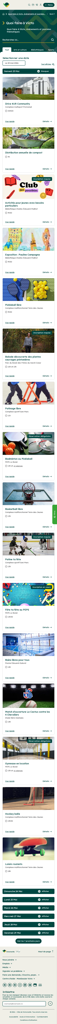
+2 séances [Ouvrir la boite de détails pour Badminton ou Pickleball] (18, 466)
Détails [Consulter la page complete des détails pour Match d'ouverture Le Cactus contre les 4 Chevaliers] (47, 731)
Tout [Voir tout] (7, 50)
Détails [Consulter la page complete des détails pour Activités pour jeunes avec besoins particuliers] (47, 222)
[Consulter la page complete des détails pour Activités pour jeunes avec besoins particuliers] (28, 208)
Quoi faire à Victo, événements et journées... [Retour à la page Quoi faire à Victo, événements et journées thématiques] (26, 14)
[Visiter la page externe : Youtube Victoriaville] (30, 985)
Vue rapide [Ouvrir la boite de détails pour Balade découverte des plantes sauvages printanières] (9, 376)
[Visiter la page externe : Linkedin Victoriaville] (25, 985)
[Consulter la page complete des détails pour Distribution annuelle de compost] (28, 155)
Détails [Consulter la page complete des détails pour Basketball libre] (47, 527)
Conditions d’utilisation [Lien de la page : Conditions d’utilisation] (28, 1020)
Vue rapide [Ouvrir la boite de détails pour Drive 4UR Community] (9, 121)
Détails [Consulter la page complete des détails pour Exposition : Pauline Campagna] (47, 272)
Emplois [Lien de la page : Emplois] (7, 963)
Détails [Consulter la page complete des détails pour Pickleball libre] (47, 323)
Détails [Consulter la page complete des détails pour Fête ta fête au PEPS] (47, 627)
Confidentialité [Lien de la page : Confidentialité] (42, 1017)
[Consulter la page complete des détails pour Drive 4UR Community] (28, 108)
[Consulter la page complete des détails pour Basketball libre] (28, 514)
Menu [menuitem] (49, 5)
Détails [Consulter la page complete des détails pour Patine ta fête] (47, 577)
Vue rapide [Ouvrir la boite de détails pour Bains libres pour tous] (9, 678)
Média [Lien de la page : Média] (7, 967)
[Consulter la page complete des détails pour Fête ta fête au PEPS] (28, 614)
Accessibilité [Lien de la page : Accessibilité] (13, 1017)
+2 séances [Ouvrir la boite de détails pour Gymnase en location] (18, 771)
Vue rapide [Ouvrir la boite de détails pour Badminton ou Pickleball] (9, 476)
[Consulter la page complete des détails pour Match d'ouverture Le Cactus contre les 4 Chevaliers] (28, 717)
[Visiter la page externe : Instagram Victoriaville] (20, 985)
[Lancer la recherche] (52, 40)
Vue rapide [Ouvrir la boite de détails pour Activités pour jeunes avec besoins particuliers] (9, 222)
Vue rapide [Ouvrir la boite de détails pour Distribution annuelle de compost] (9, 169)
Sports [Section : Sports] (51, 50)
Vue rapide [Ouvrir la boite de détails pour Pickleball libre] (9, 323)
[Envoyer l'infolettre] (50, 1003)
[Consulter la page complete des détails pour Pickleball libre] (28, 309)
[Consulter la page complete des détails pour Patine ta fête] (28, 564)
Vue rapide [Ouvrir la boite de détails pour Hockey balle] (9, 831)
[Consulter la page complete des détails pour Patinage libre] (28, 413)
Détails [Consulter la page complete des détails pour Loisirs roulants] (47, 882)
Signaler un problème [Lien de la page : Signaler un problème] (14, 971)
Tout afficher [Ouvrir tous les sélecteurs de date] (47, 64)
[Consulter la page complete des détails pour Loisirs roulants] (28, 869)
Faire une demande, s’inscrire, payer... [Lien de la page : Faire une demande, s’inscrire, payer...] (21, 975)
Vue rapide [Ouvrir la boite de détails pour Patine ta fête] (9, 577)
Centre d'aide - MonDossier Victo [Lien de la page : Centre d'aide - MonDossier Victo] (19, 979)
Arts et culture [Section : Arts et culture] (20, 50)
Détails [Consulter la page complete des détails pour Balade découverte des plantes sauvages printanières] (47, 376)
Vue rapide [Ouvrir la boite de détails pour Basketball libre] (9, 527)
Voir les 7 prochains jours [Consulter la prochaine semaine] (28, 941)
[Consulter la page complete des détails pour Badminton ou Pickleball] (28, 463)
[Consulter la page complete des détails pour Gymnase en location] (28, 768)
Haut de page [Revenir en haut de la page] (46, 951)
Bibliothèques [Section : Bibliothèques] (37, 50)
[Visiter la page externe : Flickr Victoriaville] (35, 985)
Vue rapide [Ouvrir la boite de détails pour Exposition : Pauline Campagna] (9, 272)
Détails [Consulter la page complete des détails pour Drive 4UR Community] (47, 121)
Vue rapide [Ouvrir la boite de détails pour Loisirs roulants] (9, 882)
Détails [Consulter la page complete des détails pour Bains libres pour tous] (47, 678)
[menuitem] (6, 5)
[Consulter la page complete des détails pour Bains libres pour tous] (28, 665)
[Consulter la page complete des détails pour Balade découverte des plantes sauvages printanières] (28, 362)
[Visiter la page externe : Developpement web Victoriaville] (40, 985)
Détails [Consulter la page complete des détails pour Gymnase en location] (47, 781)
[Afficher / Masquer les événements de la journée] (46, 71)
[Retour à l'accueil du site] (4, 14)
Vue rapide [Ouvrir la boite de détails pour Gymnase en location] (9, 781)
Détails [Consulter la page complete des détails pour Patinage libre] (47, 426)
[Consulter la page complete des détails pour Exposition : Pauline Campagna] (28, 259)
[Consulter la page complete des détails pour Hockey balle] (28, 818)
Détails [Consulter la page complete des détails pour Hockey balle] (47, 831)
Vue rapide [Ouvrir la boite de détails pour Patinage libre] (9, 426)
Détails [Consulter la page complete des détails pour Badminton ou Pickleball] (47, 476)
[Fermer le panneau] (54, 514)
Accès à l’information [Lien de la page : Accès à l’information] (27, 1017)
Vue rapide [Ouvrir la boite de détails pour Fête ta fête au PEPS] (9, 627)
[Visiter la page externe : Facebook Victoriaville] (5, 985)
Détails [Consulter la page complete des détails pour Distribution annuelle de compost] (47, 169)
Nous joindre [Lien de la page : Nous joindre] (10, 960)
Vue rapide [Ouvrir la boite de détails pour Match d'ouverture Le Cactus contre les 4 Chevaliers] (9, 731)
